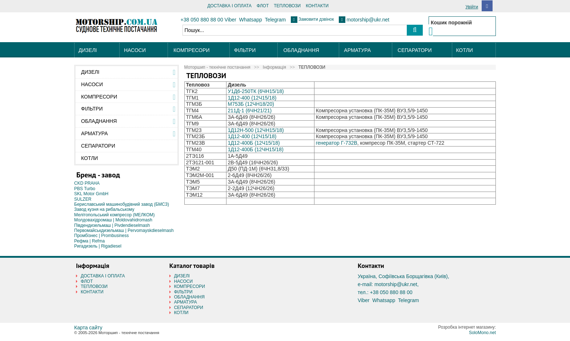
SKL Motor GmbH (91, 193)
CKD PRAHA (87, 183)
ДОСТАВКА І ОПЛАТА (229, 5)
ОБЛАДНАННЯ (301, 50)
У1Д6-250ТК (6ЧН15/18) (256, 91)
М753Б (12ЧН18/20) (251, 104)
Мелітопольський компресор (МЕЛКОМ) (114, 214)
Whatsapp (250, 20)
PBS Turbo (84, 188)
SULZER (82, 199)
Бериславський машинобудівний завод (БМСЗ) (121, 204)
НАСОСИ (135, 50)
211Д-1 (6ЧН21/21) (250, 110)
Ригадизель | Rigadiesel (97, 246)
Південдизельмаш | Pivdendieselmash (112, 225)
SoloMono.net (482, 332)
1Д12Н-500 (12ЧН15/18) (256, 130)
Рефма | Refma (89, 241)
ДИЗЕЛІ (88, 50)
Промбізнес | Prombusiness (101, 235)
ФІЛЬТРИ (245, 50)
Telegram (275, 20)
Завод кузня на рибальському (104, 209)
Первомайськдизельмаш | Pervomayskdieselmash (124, 230)
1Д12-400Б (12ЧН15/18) (255, 149)
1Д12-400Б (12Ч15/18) (254, 143)
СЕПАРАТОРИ (415, 50)
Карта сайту (88, 327)
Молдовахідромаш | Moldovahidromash (113, 219)
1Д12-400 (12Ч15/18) (252, 98)
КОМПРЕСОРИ (191, 50)
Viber (230, 20)
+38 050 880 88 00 (202, 20)
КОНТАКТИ (317, 5)
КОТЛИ (464, 50)
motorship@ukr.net (367, 20)
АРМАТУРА (357, 50)
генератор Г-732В (336, 143)
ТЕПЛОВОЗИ (287, 5)
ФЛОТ (263, 5)
